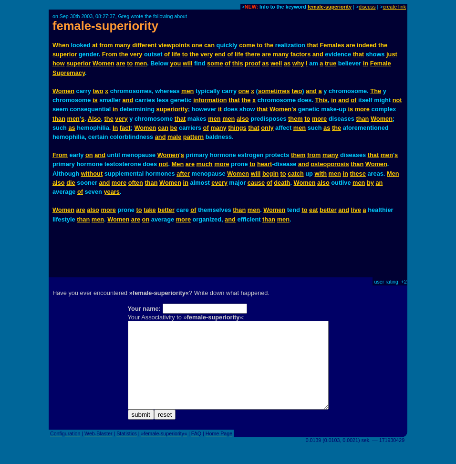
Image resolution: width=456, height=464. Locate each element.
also (243, 118)
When (60, 45)
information (210, 100)
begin (270, 173)
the (268, 45)
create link (394, 7)
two (98, 91)
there (252, 54)
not (397, 100)
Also (94, 118)
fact (125, 127)
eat (313, 209)
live (356, 209)
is (95, 100)
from (106, 45)
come (247, 45)
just (391, 54)
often (135, 182)
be (173, 127)
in (365, 63)
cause (256, 182)
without (92, 173)
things (237, 127)
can (209, 45)
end (220, 54)
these (357, 173)
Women (103, 63)
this (237, 63)
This (321, 100)
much (205, 164)
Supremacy (68, 72)
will (188, 63)
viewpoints (174, 45)
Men (178, 164)
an (379, 182)
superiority (172, 109)
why (298, 63)
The (375, 91)
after (183, 173)
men (141, 63)
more (362, 109)
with (320, 173)
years (111, 191)
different (144, 45)
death (282, 182)
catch (295, 173)
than (58, 118)
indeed (366, 45)
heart (264, 164)
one (197, 45)
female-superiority (330, 7)
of (167, 54)
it (220, 109)
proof (252, 63)
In (115, 127)
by (370, 182)
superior (64, 54)
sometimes (274, 91)
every (219, 182)
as (265, 63)
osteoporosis (330, 164)
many (122, 45)
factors (300, 54)
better (166, 209)
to (259, 45)
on (89, 154)
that (312, 45)
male (174, 136)
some (215, 63)
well (276, 63)
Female (380, 63)
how (58, 63)
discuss (367, 7)
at (94, 45)
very (136, 54)
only (267, 127)
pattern (193, 136)
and (317, 54)
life (176, 54)
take (150, 209)
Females (332, 45)
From (109, 54)
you (175, 63)
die (70, 182)
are (350, 45)
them (295, 118)
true (330, 63)
